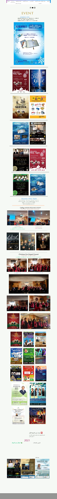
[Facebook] (30, 8)
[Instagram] (35, 8)
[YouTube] (32, 8)
